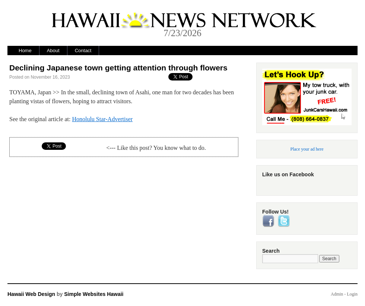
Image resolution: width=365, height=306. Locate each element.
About (53, 50)
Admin (337, 294)
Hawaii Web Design (31, 294)
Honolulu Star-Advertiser (102, 119)
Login (352, 294)
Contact (83, 50)
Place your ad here (307, 149)
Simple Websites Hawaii (93, 294)
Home (25, 50)
